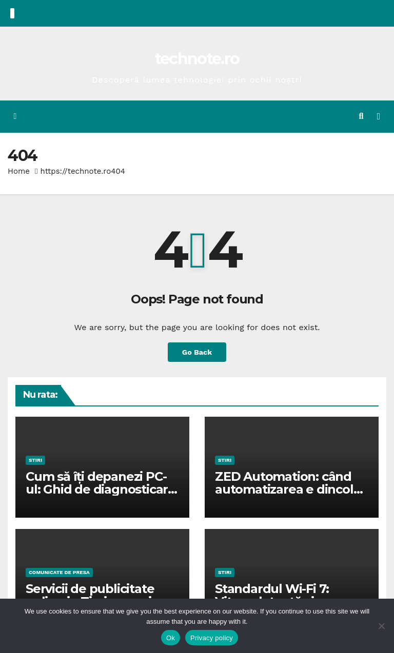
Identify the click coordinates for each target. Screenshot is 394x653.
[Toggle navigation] (378, 116)
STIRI (35, 460)
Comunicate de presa (59, 572)
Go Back (197, 352)
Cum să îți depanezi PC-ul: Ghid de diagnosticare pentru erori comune (100, 489)
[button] (361, 116)
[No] (381, 626)
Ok (170, 638)
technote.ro (197, 58)
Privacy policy (211, 638)
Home (19, 171)
